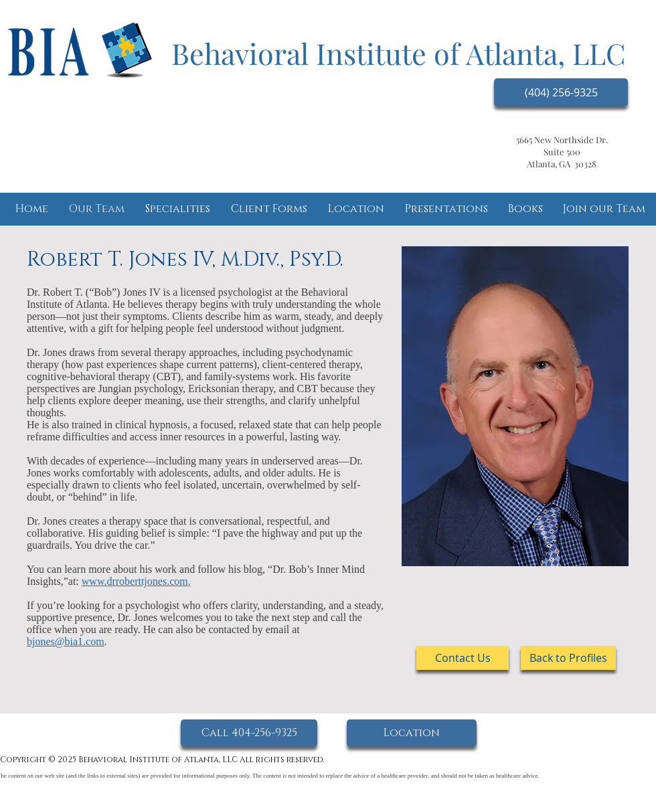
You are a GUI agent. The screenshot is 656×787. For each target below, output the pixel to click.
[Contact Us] (462, 658)
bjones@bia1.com (65, 641)
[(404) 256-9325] (561, 92)
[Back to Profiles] (568, 658)
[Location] (412, 733)
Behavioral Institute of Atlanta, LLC (398, 52)
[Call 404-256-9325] (249, 733)
